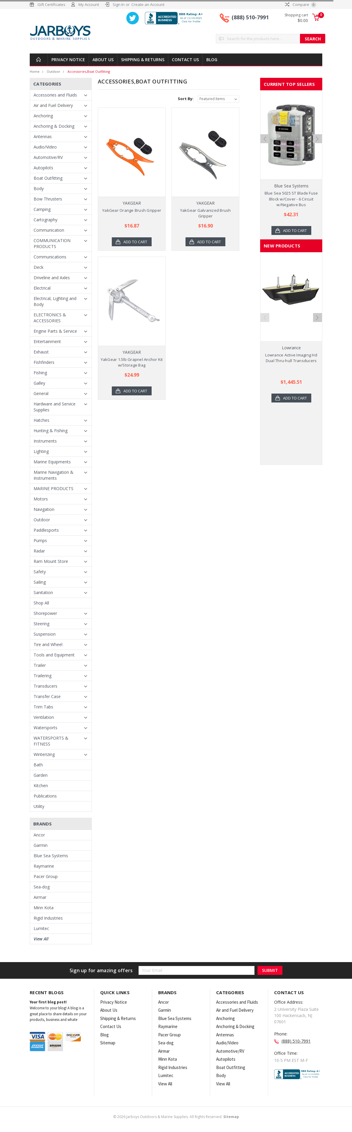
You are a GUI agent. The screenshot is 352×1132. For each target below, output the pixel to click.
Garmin (41, 845)
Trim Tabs (43, 707)
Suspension (45, 634)
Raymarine (44, 866)
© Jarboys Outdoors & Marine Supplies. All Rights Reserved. (176, 1116)
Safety (40, 571)
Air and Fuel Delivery (53, 105)
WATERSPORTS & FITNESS (51, 741)
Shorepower (45, 613)
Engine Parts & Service (55, 331)
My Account (88, 4)
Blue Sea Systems (51, 855)
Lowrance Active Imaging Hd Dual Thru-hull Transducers (291, 358)
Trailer (40, 665)
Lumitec (41, 928)
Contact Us (185, 59)
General (41, 393)
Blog (211, 59)
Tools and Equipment (54, 655)
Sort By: (186, 98)
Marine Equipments (52, 462)
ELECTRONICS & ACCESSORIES (50, 317)
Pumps (40, 540)
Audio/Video (45, 147)
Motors (41, 499)
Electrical (42, 288)
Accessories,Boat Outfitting (88, 71)
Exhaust (41, 352)
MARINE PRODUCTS (53, 488)
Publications (45, 796)
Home (35, 71)
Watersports (45, 727)
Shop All (41, 603)
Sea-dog (42, 887)
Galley (39, 383)
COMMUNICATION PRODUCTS (52, 243)
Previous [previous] (264, 138)
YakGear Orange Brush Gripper (131, 210)
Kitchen (41, 785)
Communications (50, 257)
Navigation (44, 509)
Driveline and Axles (52, 277)
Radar (39, 551)
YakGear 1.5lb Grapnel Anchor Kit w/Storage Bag (132, 362)
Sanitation (43, 592)
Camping (42, 209)
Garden (41, 775)
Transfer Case (47, 696)
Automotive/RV (48, 157)
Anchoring (43, 116)
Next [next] (317, 138)
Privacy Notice (68, 59)
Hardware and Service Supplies (55, 407)
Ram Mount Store (51, 561)
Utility (39, 806)
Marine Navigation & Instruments (53, 475)
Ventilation (44, 717)
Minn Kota (44, 907)
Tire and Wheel (48, 644)
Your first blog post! (48, 1002)
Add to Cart (135, 241)
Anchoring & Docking (54, 126)
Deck (38, 267)
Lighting (41, 451)
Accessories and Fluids (55, 95)
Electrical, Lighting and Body (55, 301)
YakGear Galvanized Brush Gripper (205, 213)
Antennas (43, 136)
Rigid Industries (48, 918)
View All (41, 939)
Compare (300, 4)
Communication (49, 230)
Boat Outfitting (48, 178)
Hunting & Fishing (50, 430)
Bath (38, 765)
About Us (103, 59)
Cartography (45, 219)
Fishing (40, 372)
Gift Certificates (51, 4)
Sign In (119, 4)
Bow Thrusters (48, 199)
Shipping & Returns (142, 59)
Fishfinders (44, 362)
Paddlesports (46, 530)
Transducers (45, 686)
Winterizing (44, 754)
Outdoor (53, 71)
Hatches (41, 420)
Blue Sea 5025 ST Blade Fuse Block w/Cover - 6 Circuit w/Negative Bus (291, 198)
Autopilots (43, 167)
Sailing (40, 582)
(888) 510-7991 (250, 17)
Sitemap (107, 1043)
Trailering (42, 675)
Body (39, 188)
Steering (41, 623)
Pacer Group (46, 876)
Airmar (40, 897)
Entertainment (47, 341)
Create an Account (147, 4)
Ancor (39, 835)
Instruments (45, 441)
